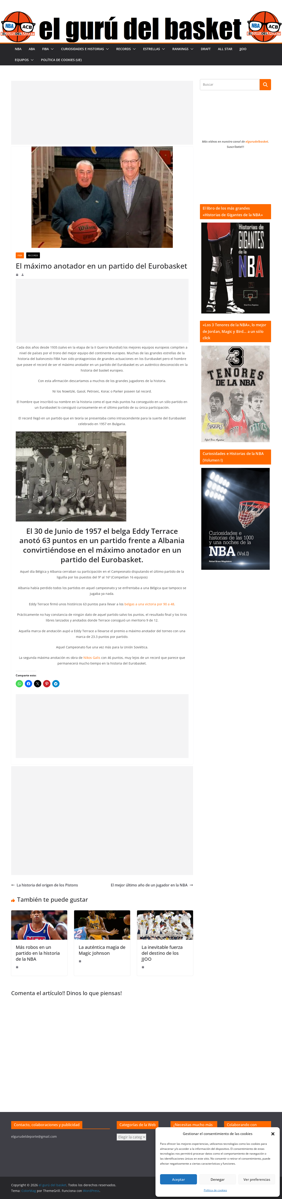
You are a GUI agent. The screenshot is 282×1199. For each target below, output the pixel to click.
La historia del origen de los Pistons (44, 885)
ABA (32, 49)
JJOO (243, 49)
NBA (18, 49)
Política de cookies (215, 1190)
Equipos (22, 60)
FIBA (45, 49)
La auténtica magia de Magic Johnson (102, 950)
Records (123, 49)
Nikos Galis (91, 657)
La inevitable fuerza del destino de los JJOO (162, 953)
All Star (225, 49)
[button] (273, 1134)
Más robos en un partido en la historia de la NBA (38, 953)
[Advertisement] (102, 113)
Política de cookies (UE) (61, 60)
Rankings (180, 49)
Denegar (218, 1179)
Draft (206, 49)
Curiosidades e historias (82, 49)
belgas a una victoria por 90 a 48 (149, 604)
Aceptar (178, 1179)
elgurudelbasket (257, 141)
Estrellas (151, 49)
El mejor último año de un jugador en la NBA (152, 885)
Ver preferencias (256, 1179)
